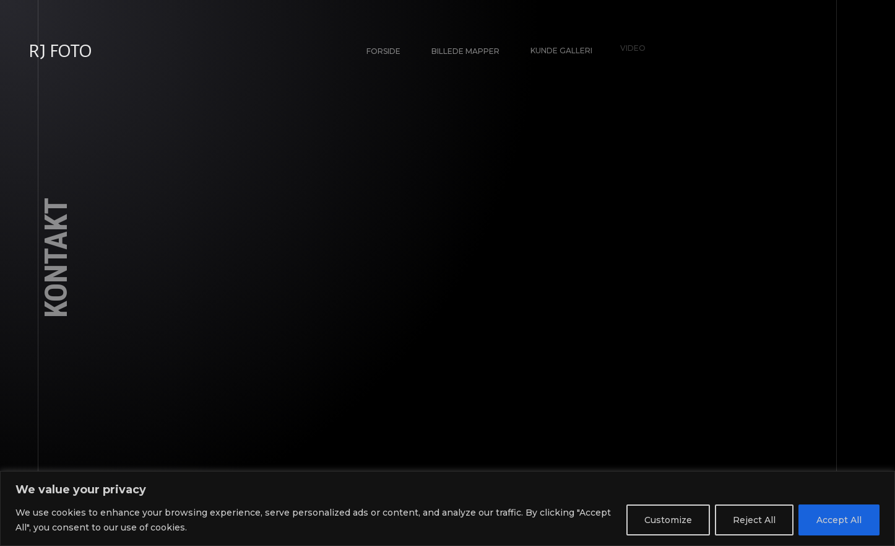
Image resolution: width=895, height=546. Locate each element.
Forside (383, 51)
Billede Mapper (465, 50)
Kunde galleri (558, 48)
